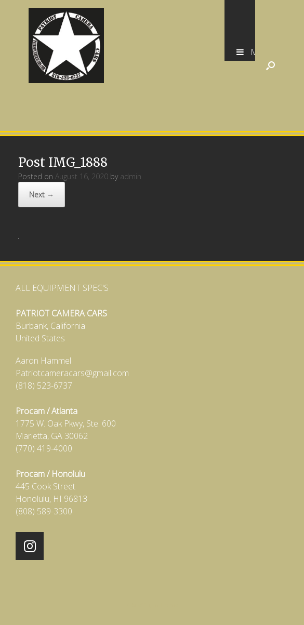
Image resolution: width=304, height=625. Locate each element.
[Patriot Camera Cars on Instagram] (30, 546)
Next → (41, 195)
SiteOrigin (145, 604)
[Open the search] (270, 65)
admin (130, 176)
